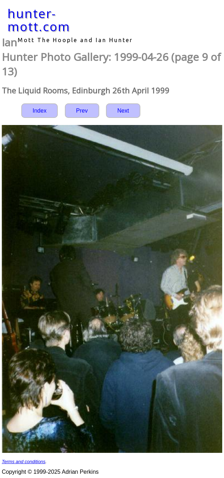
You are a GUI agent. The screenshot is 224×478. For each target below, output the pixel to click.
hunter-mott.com (38, 20)
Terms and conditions (23, 461)
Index (39, 111)
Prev (82, 111)
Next (123, 111)
